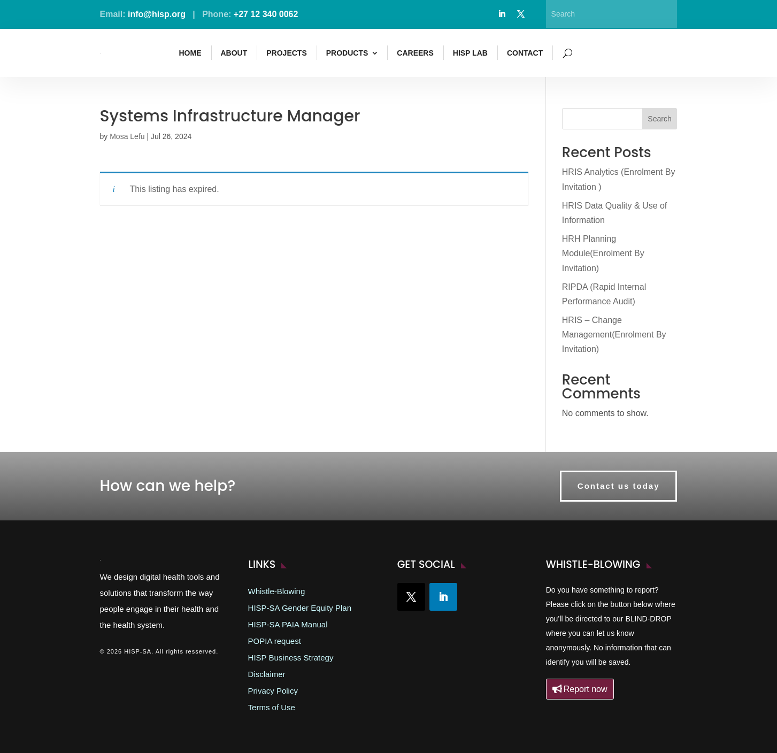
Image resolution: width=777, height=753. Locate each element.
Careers (415, 53)
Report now (585, 689)
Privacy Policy (273, 691)
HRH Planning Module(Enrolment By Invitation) (603, 253)
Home (190, 53)
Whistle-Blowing (276, 591)
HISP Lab (470, 53)
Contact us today (619, 485)
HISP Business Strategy (291, 658)
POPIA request (274, 641)
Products (347, 53)
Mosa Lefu (127, 136)
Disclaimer (267, 674)
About (234, 53)
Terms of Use (271, 707)
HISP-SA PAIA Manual (288, 624)
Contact (525, 53)
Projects (286, 53)
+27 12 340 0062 (266, 14)
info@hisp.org (157, 14)
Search (659, 118)
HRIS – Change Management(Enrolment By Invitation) (614, 335)
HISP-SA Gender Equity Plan (299, 608)
